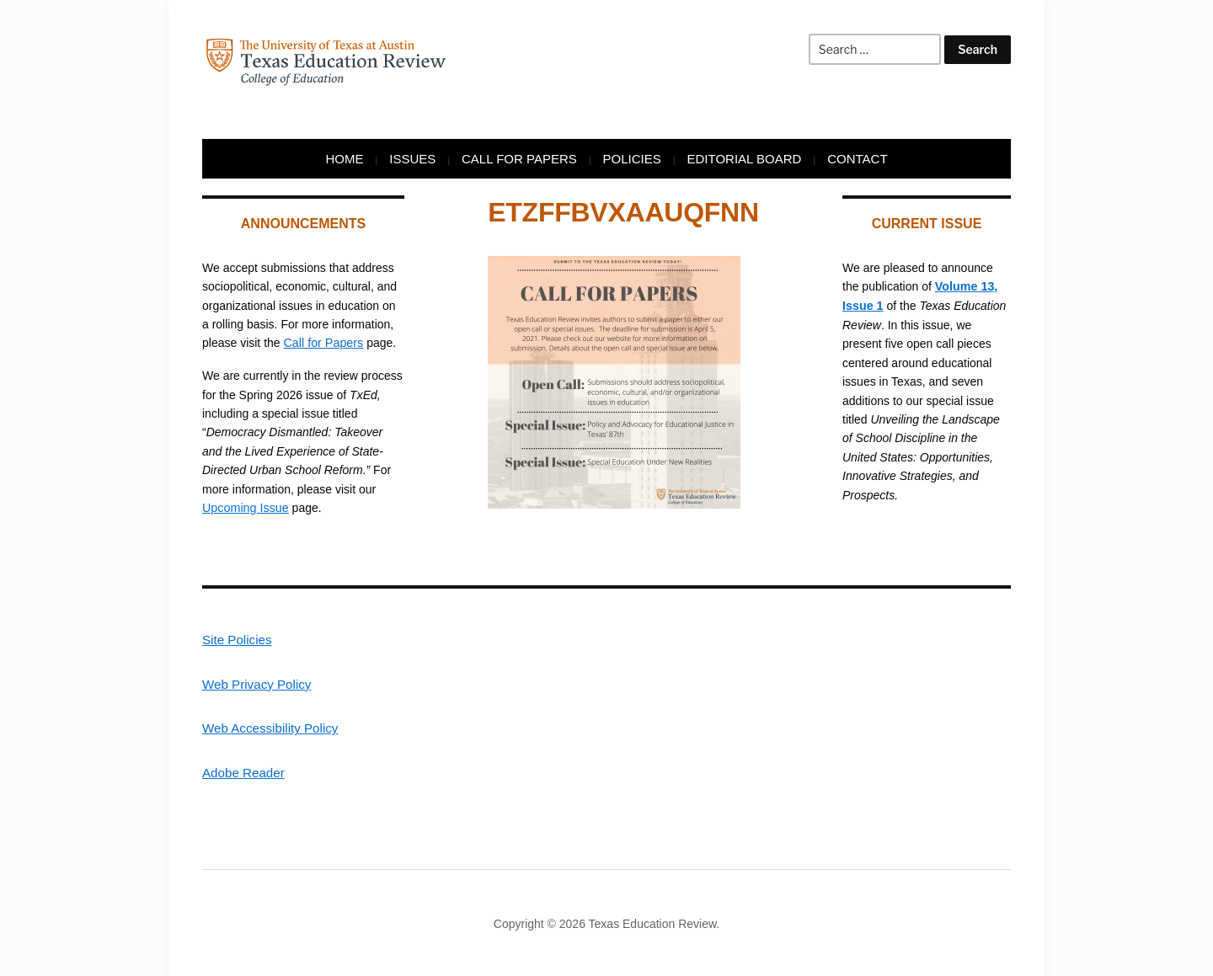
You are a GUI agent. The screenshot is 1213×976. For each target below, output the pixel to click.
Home (344, 159)
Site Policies (236, 639)
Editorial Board (744, 159)
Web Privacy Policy (256, 682)
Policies (632, 159)
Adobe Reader (243, 771)
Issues (412, 159)
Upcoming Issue (244, 507)
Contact (857, 159)
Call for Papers (519, 159)
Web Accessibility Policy (269, 727)
